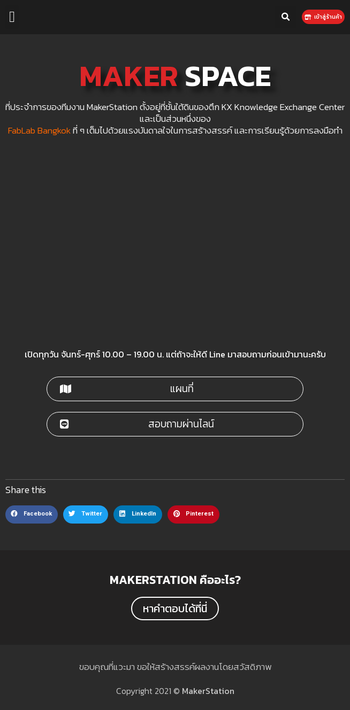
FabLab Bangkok (39, 130)
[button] (12, 17)
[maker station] (175, 242)
